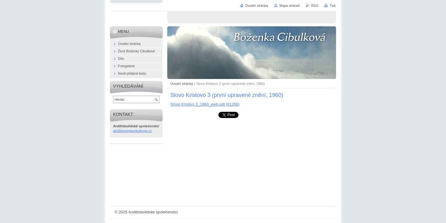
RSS (314, 5)
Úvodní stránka (181, 83)
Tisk (333, 5)
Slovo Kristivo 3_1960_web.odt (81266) (204, 104)
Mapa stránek (289, 5)
